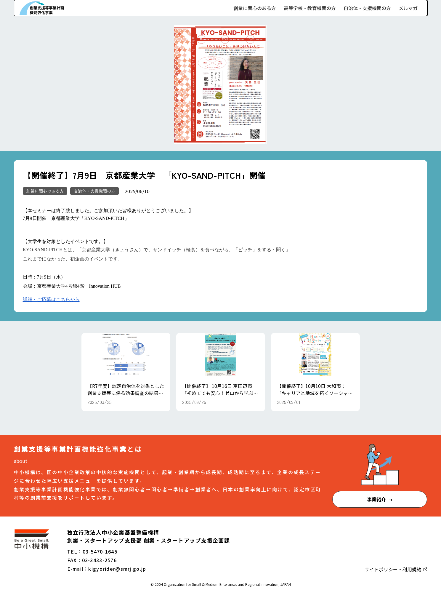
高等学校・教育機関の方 (310, 8)
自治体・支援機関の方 (367, 8)
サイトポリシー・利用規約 (394, 569)
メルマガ (408, 8)
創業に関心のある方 (254, 8)
